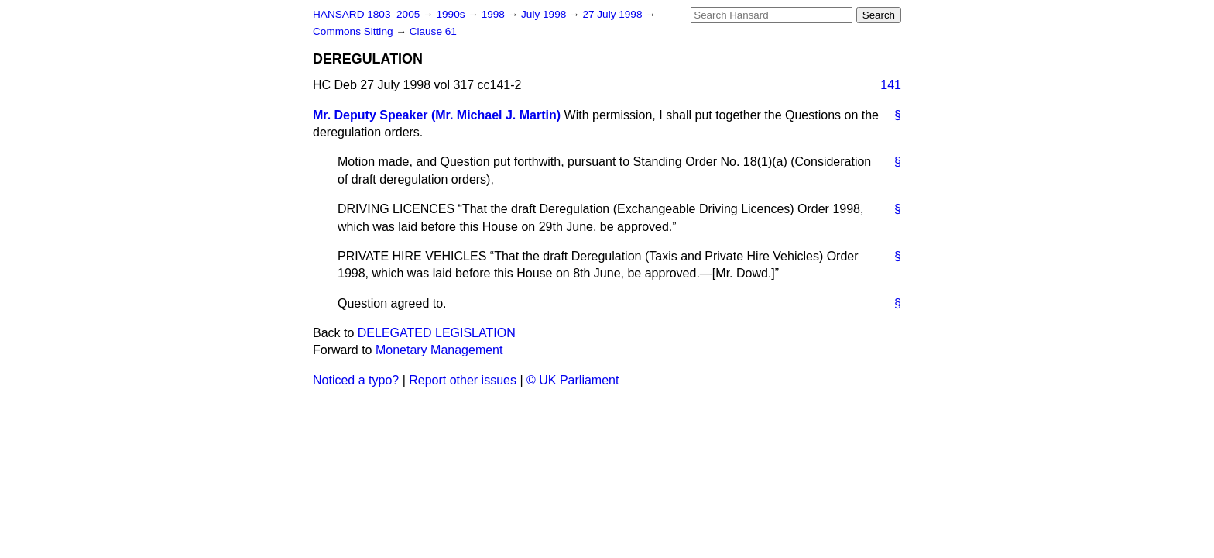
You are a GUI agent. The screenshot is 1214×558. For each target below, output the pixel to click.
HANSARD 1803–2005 (366, 14)
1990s (452, 14)
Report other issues (462, 380)
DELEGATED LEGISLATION (437, 332)
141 (890, 84)
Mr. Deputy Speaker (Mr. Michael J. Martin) (437, 115)
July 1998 (545, 14)
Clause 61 (433, 31)
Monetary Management (439, 349)
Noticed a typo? (356, 380)
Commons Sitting (354, 31)
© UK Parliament (572, 380)
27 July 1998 (613, 14)
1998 (495, 14)
